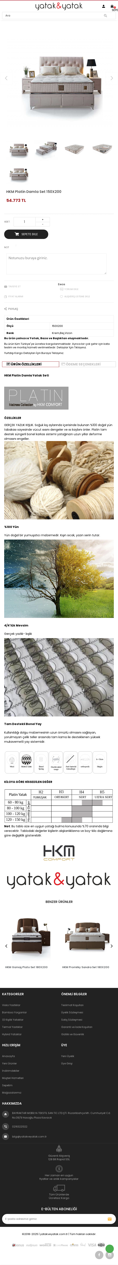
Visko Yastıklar (11, 1005)
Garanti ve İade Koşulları (76, 1027)
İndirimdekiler (10, 1070)
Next (112, 944)
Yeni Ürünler (9, 1063)
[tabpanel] (30, 940)
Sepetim (7, 1085)
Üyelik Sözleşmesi (72, 1012)
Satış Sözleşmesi (71, 1019)
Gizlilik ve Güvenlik (72, 1034)
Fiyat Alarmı (15, 296)
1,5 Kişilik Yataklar (12, 1019)
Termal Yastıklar (12, 1027)
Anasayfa (8, 1056)
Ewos (61, 284)
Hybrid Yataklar (12, 1034)
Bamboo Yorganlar (14, 1012)
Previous (6, 944)
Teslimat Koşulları (72, 1005)
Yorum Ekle (71, 289)
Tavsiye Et (14, 286)
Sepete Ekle (26, 234)
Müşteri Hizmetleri (13, 1078)
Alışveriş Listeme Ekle (77, 296)
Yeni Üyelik (67, 1056)
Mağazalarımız (11, 1092)
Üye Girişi (66, 1063)
